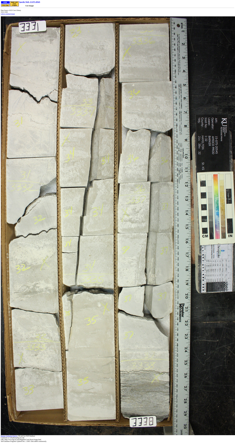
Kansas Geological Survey (9, 436)
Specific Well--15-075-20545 (29, 2)
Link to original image (8, 14)
